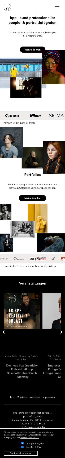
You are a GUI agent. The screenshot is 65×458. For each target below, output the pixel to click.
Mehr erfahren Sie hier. (29, 437)
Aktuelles (35, 397)
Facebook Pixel (34, 447)
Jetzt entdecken (32, 198)
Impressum (48, 397)
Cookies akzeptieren (21, 453)
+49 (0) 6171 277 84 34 (32, 423)
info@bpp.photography (32, 427)
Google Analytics (35, 443)
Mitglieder (22, 397)
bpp (12, 397)
